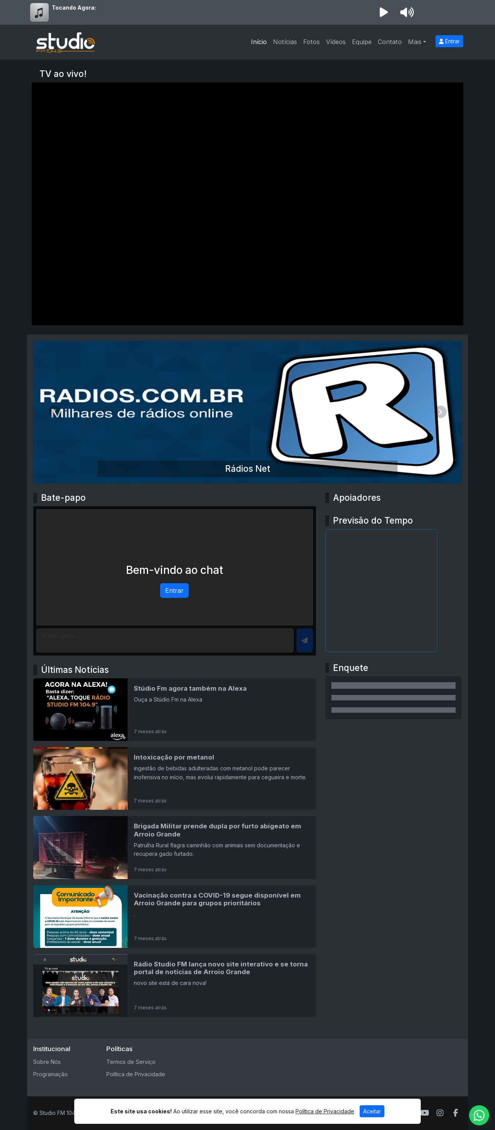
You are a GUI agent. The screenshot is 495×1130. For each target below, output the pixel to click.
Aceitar (372, 1111)
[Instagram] (440, 1113)
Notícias (285, 42)
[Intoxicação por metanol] (174, 778)
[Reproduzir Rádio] (383, 12)
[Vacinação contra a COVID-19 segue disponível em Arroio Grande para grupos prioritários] (174, 916)
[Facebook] (455, 1113)
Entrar (449, 41)
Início (259, 42)
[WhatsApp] (479, 1115)
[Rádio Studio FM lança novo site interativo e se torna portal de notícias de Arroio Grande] (174, 985)
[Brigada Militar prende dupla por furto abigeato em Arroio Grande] (174, 847)
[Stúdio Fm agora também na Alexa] (174, 709)
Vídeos (336, 42)
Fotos (311, 42)
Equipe (362, 42)
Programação (50, 1074)
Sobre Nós (47, 1061)
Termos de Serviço (130, 1061)
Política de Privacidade (135, 1074)
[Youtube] (424, 1113)
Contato (390, 42)
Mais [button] (415, 42)
